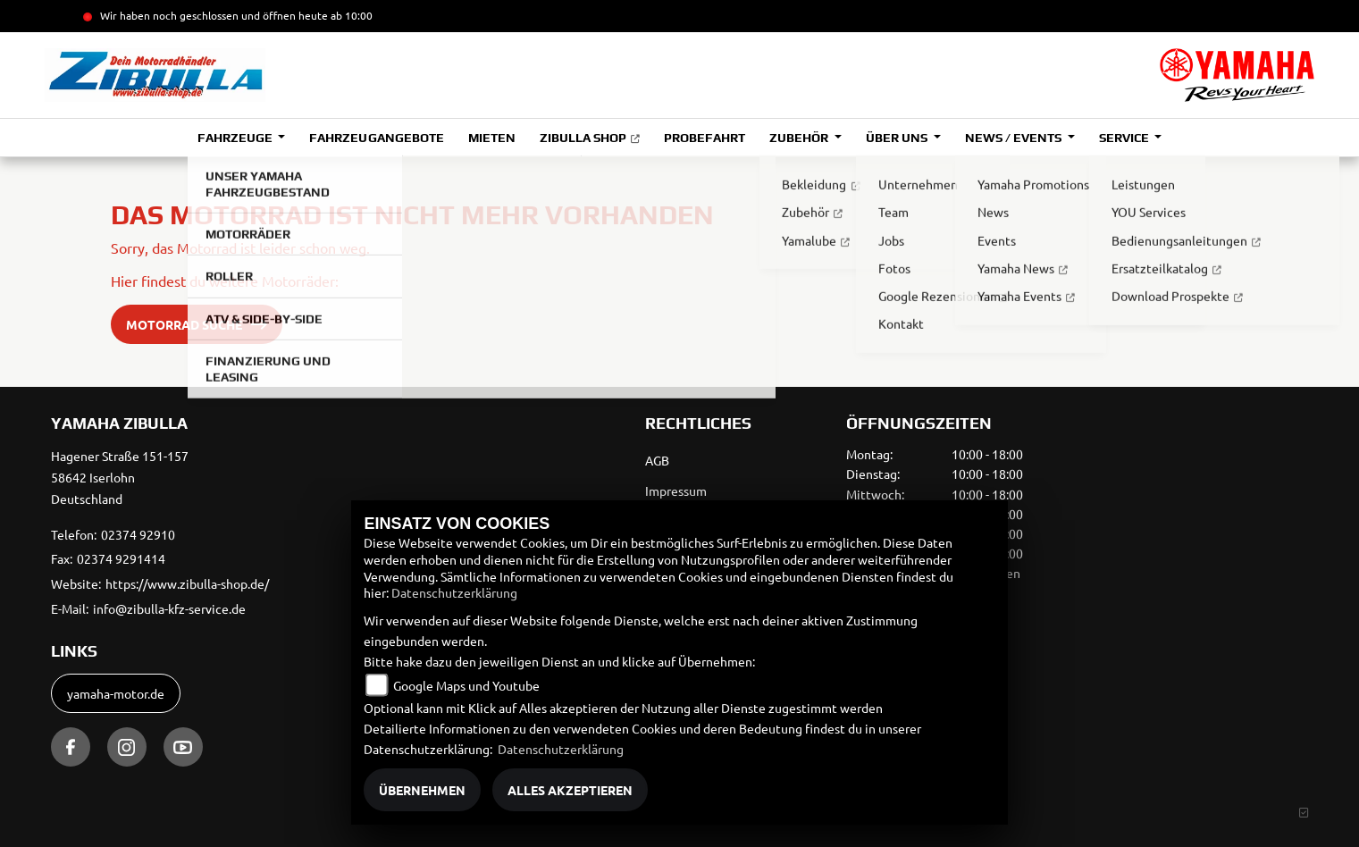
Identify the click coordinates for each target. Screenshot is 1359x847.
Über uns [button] (898, 137)
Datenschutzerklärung (454, 592)
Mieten (492, 137)
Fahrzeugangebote (376, 137)
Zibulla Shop (583, 137)
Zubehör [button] (800, 137)
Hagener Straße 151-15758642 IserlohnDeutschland (120, 477)
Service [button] (1125, 137)
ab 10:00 (350, 15)
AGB (657, 460)
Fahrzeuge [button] (236, 137)
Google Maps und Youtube (466, 685)
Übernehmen (422, 790)
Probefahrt (704, 137)
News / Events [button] (1014, 137)
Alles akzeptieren (570, 790)
